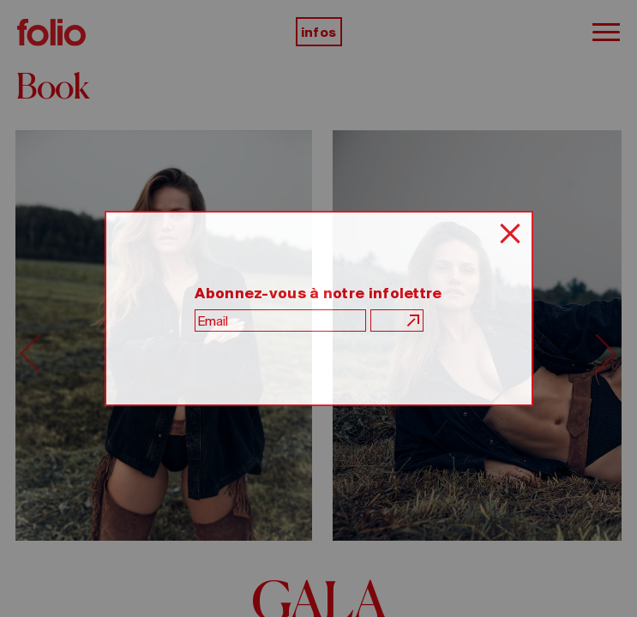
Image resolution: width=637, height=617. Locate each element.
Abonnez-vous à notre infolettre (318, 293)
